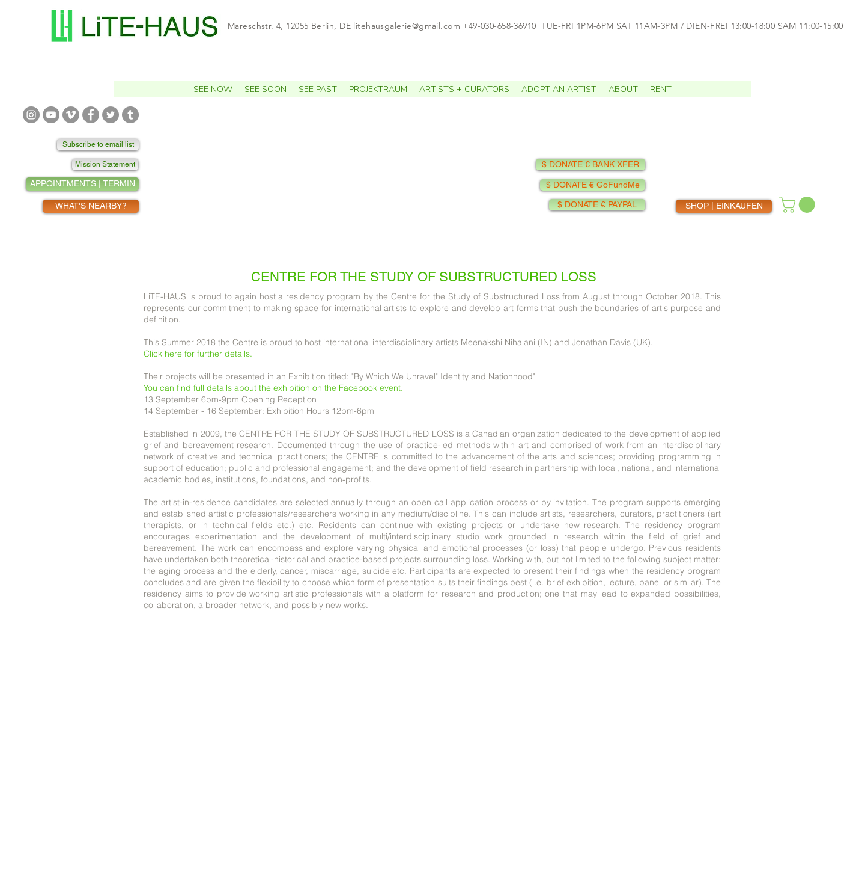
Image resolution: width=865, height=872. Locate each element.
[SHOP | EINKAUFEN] (724, 206)
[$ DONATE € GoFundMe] (592, 185)
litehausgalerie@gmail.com (406, 25)
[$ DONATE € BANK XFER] (590, 164)
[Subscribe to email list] (98, 144)
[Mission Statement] (105, 164)
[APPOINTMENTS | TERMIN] (82, 184)
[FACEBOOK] (90, 114)
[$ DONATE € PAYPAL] (597, 204)
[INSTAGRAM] (31, 114)
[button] (265, 89)
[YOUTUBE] (51, 114)
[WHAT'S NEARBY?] (91, 206)
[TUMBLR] (130, 114)
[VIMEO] (70, 114)
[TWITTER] (110, 114)
